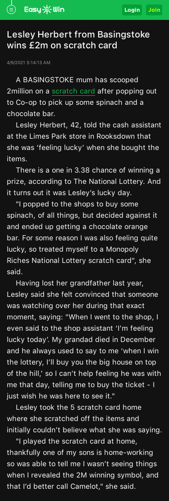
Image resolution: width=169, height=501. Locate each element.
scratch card (73, 91)
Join (154, 10)
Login (132, 10)
